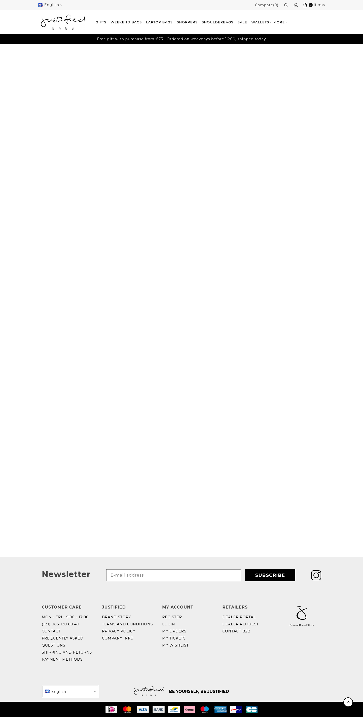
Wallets (260, 22)
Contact (51, 631)
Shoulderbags (217, 22)
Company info (118, 638)
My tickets (174, 638)
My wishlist (175, 645)
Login (168, 624)
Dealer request (240, 624)
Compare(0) (266, 5)
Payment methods (62, 659)
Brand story (116, 617)
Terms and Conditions (127, 624)
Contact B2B (236, 631)
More (279, 22)
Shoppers (187, 22)
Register (172, 617)
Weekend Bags (126, 22)
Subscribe (270, 575)
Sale (242, 22)
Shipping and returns (67, 652)
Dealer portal (239, 617)
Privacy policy (118, 631)
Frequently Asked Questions (62, 642)
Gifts (101, 22)
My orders (174, 631)
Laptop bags (159, 22)
